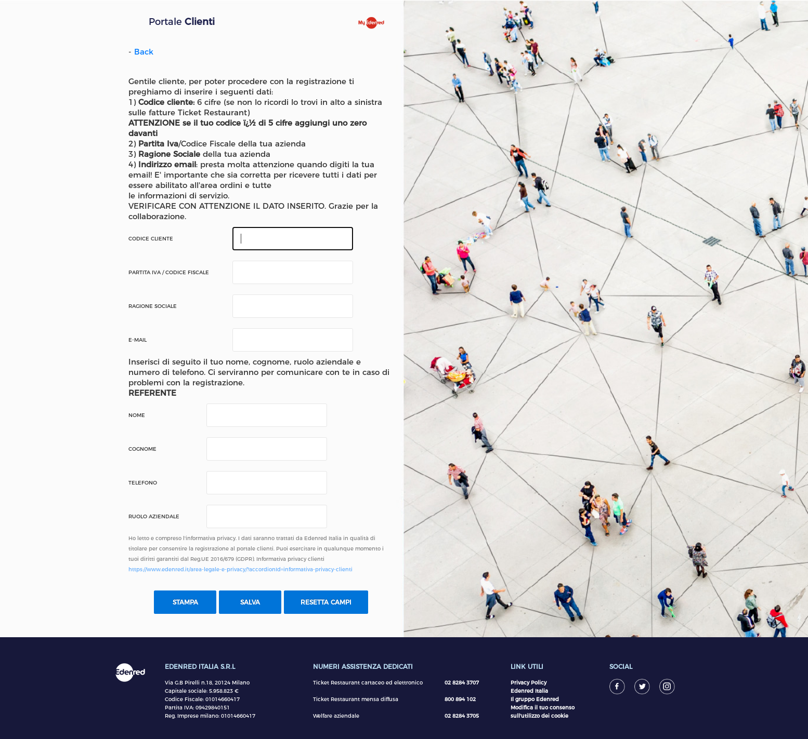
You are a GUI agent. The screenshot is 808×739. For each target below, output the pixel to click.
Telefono (142, 483)
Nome (136, 415)
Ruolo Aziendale (153, 517)
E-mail (137, 340)
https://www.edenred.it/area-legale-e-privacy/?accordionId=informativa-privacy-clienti (240, 569)
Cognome (142, 449)
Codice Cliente (150, 239)
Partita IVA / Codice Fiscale (168, 273)
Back (143, 52)
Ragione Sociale (152, 306)
